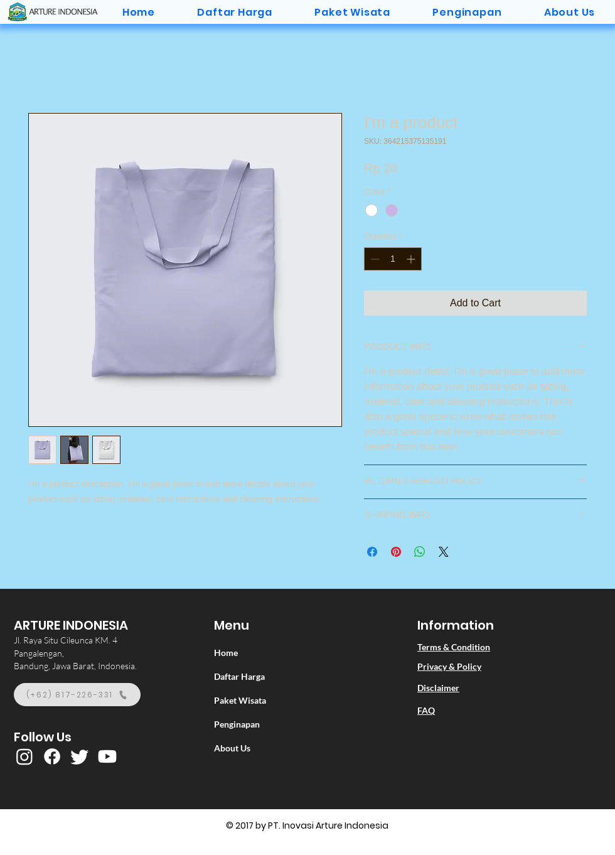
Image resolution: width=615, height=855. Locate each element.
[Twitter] (79, 756)
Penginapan (237, 724)
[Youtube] (107, 756)
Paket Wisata (240, 700)
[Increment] (412, 259)
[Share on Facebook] (372, 551)
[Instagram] (24, 756)
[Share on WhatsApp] (419, 551)
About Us (232, 748)
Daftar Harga (239, 676)
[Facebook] (52, 756)
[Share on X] (443, 551)
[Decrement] (374, 259)
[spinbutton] (393, 259)
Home (226, 652)
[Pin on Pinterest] (396, 551)
